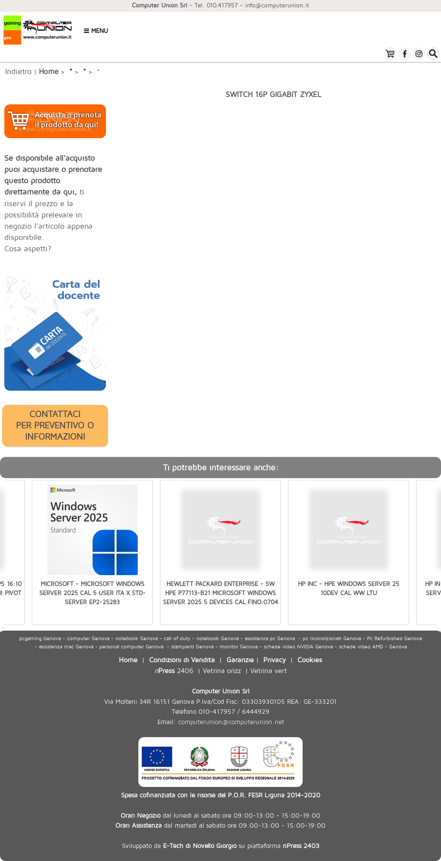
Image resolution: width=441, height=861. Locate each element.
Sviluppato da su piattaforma (221, 845)
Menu (96, 30)
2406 (173, 670)
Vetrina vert (268, 670)
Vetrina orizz (222, 670)
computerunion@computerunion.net (231, 721)
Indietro (18, 71)
